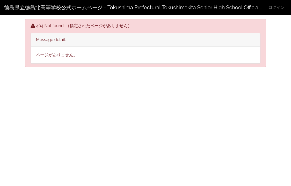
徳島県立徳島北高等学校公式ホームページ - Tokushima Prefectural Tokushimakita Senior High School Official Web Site (133, 7)
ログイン (276, 7)
